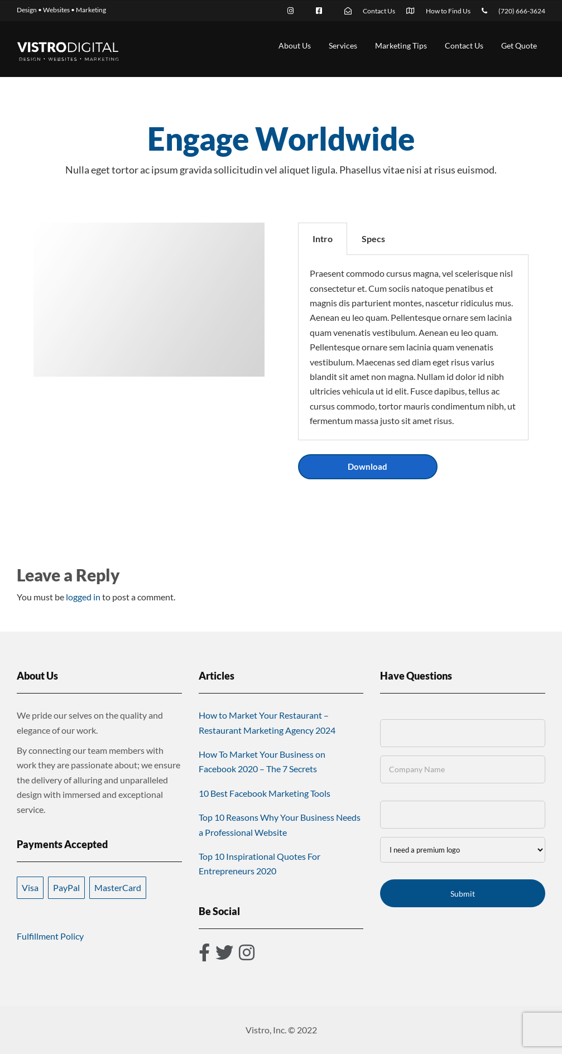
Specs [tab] (373, 238)
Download (367, 466)
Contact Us (464, 45)
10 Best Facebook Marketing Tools (264, 793)
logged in (83, 596)
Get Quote (519, 45)
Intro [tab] (323, 238)
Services (343, 45)
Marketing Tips (401, 45)
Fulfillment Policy (50, 936)
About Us (294, 45)
